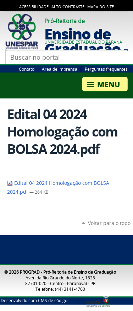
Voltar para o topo (109, 223)
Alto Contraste (67, 6)
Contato (26, 69)
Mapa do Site (100, 6)
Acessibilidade (34, 6)
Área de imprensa (59, 69)
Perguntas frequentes (106, 69)
